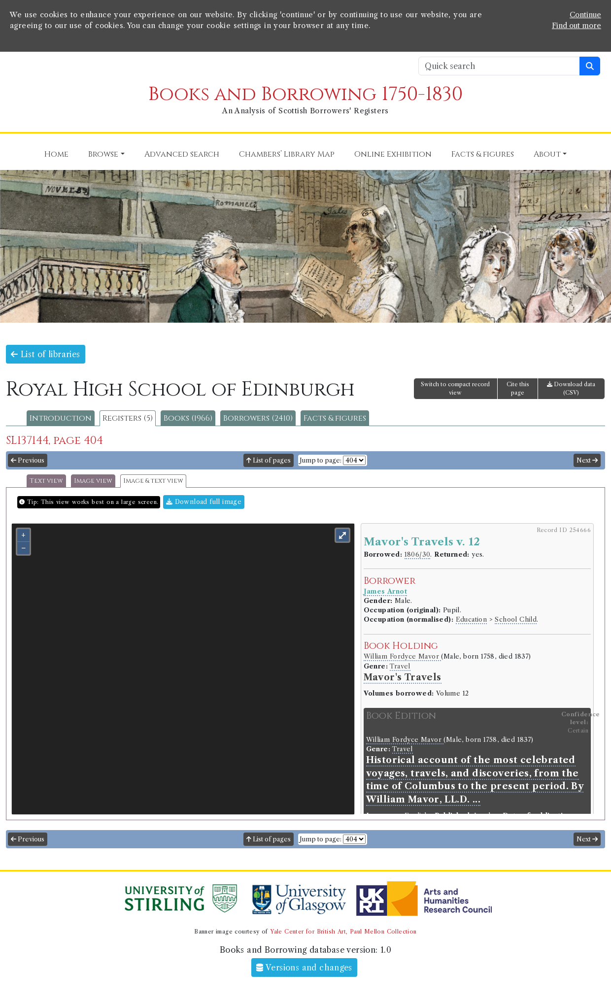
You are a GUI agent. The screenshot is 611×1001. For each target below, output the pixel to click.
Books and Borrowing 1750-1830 (305, 94)
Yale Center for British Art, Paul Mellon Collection (343, 931)
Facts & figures (335, 418)
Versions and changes (304, 967)
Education (471, 619)
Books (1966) (188, 418)
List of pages (268, 460)
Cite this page (518, 388)
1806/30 (418, 554)
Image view (93, 481)
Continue (585, 14)
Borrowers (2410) (258, 418)
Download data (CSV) (571, 388)
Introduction (61, 418)
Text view (46, 481)
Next (587, 460)
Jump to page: (320, 460)
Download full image (203, 501)
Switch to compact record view (455, 388)
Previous (27, 460)
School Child (516, 619)
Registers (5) (127, 418)
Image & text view (153, 481)
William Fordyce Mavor (402, 656)
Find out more (576, 25)
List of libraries (45, 354)
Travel (400, 666)
